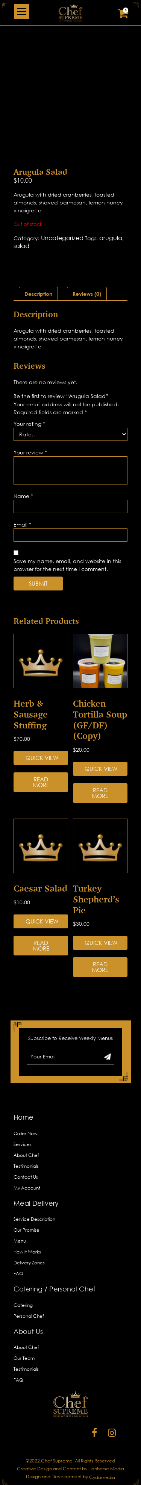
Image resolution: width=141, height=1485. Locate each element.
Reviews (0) (87, 294)
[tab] (38, 294)
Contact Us (26, 1177)
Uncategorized (62, 238)
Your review (30, 452)
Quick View (42, 757)
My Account (27, 1188)
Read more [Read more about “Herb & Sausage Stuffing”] (41, 782)
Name (23, 496)
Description (38, 294)
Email (22, 524)
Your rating (29, 424)
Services (23, 1144)
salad (21, 246)
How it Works (27, 1252)
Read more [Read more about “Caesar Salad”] (41, 945)
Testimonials (26, 1166)
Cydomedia (102, 1477)
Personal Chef (29, 1316)
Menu (20, 1241)
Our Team (24, 1358)
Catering (23, 1305)
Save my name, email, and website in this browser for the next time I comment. (67, 565)
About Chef (26, 1155)
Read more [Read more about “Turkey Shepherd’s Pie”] (100, 967)
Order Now (26, 1133)
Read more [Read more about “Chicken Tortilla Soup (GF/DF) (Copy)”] (100, 793)
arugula (110, 238)
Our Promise (26, 1230)
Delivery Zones (29, 1263)
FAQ (18, 1273)
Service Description (34, 1219)
